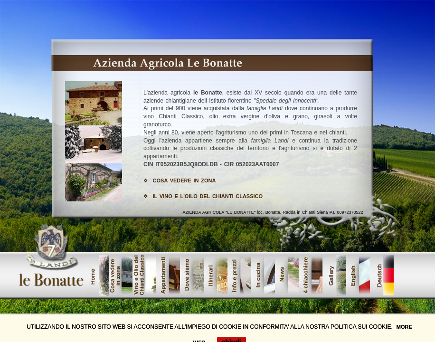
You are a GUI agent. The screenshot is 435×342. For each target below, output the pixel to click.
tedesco (382, 275)
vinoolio (144, 275)
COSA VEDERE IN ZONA (184, 180)
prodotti (168, 275)
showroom (192, 275)
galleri (334, 275)
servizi (263, 275)
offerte (358, 275)
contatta (287, 275)
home (97, 275)
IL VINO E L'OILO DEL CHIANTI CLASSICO (208, 196)
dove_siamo (239, 275)
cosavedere (120, 275)
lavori (310, 275)
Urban (215, 275)
